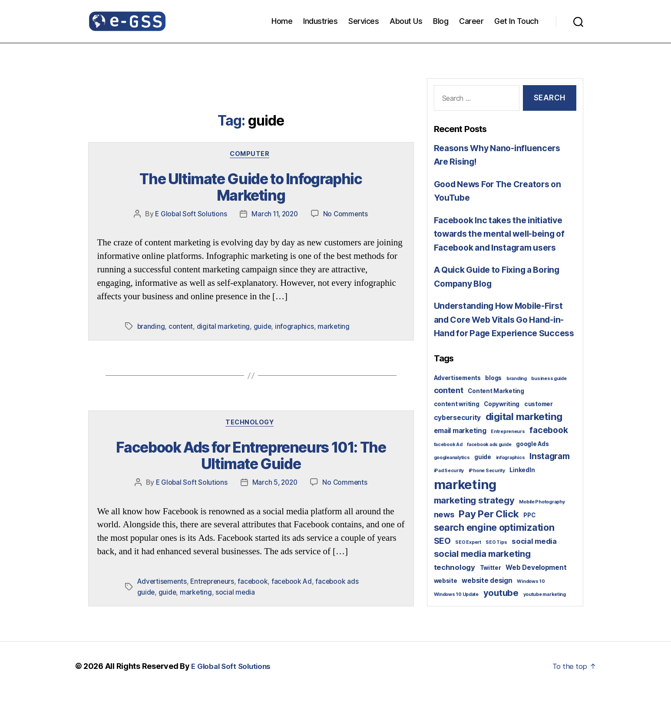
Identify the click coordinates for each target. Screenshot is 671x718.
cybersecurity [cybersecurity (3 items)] (457, 445)
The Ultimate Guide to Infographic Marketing (251, 180)
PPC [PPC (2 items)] (529, 542)
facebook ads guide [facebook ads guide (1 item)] (489, 472)
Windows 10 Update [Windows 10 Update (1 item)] (456, 622)
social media (237, 573)
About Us (406, 21)
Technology (251, 407)
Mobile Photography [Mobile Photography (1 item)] (542, 529)
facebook (257, 563)
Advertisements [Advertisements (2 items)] (457, 405)
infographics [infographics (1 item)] (510, 485)
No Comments (347, 197)
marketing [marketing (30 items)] (465, 511)
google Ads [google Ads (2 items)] (532, 471)
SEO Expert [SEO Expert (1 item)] (468, 569)
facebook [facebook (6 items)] (548, 457)
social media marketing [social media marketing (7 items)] (482, 581)
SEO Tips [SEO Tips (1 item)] (496, 569)
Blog (440, 21)
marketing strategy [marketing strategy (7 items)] (474, 528)
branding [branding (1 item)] (516, 406)
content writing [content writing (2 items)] (456, 431)
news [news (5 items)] (444, 541)
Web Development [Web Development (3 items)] (536, 595)
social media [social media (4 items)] (534, 568)
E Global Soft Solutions (189, 197)
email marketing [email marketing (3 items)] (460, 458)
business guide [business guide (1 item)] (548, 406)
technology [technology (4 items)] (454, 594)
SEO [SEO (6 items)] (442, 568)
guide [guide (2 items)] (482, 484)
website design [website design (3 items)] (487, 608)
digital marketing (224, 309)
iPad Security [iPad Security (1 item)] (449, 498)
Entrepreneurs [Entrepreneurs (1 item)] (508, 459)
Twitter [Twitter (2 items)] (490, 595)
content (181, 309)
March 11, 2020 (274, 197)
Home (281, 21)
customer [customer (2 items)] (538, 431)
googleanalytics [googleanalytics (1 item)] (452, 485)
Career (471, 21)
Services (363, 21)
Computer (251, 155)
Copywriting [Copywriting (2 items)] (501, 431)
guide (264, 309)
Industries (320, 21)
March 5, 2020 (274, 464)
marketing (336, 309)
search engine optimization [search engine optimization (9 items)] (494, 554)
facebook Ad (297, 563)
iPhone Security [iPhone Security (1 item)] (487, 498)
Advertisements (163, 563)
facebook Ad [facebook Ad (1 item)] (448, 472)
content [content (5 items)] (448, 417)
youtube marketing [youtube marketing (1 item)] (544, 622)
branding (151, 309)
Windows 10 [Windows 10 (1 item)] (531, 609)
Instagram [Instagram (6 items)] (549, 483)
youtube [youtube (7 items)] (501, 620)
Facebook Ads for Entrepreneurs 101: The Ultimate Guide (251, 439)
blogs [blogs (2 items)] (493, 405)
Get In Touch (516, 21)
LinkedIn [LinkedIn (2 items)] (522, 497)
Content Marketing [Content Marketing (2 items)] (496, 418)
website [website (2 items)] (445, 608)
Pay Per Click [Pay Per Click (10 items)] (489, 541)
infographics (296, 309)
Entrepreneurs (215, 563)
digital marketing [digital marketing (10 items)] (524, 444)
